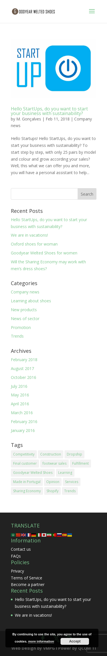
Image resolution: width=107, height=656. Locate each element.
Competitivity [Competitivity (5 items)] (24, 454)
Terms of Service (26, 578)
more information (41, 641)
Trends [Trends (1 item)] (70, 490)
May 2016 (20, 395)
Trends (17, 336)
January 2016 (23, 430)
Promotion (21, 327)
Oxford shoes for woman (34, 244)
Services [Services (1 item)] (71, 481)
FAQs (16, 556)
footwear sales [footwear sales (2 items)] (54, 463)
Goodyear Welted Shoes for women (44, 253)
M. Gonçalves (28, 119)
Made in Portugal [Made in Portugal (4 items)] (27, 481)
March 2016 (22, 412)
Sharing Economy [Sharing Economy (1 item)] (27, 490)
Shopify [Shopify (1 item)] (52, 490)
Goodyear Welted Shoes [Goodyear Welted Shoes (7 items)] (33, 472)
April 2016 (20, 403)
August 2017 (22, 368)
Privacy (17, 571)
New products (24, 309)
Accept (74, 641)
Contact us (21, 549)
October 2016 (23, 377)
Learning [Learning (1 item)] (65, 472)
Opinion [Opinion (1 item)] (52, 481)
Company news (25, 292)
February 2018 (24, 359)
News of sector (25, 318)
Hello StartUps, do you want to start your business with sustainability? (49, 111)
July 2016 (19, 386)
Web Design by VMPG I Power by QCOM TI (53, 648)
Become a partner (28, 584)
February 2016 (24, 421)
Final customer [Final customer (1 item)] (25, 463)
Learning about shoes (31, 300)
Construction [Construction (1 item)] (50, 454)
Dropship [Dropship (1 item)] (74, 454)
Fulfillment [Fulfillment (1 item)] (80, 463)
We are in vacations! (29, 235)
